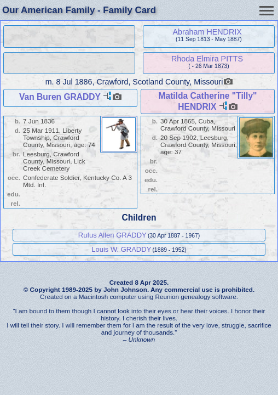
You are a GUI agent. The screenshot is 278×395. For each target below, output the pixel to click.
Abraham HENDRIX (206, 31)
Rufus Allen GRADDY (112, 235)
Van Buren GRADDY (60, 96)
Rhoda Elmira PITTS (207, 58)
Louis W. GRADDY (121, 249)
